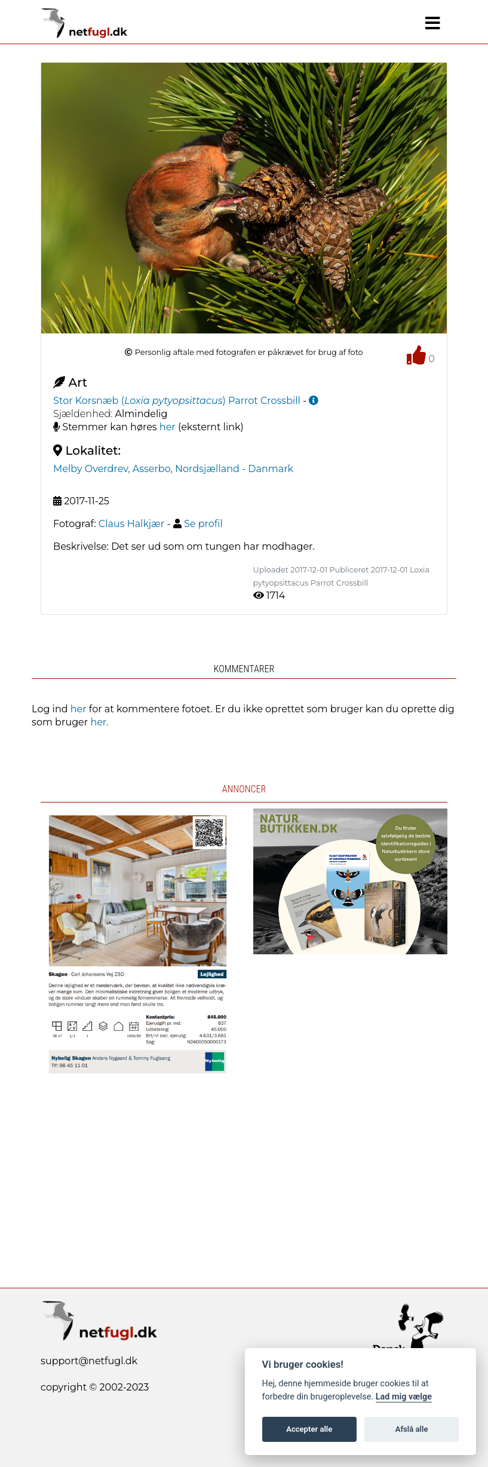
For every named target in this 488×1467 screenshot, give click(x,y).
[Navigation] (433, 23)
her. (99, 722)
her (167, 427)
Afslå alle (411, 1429)
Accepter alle (309, 1429)
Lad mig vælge (404, 1397)
